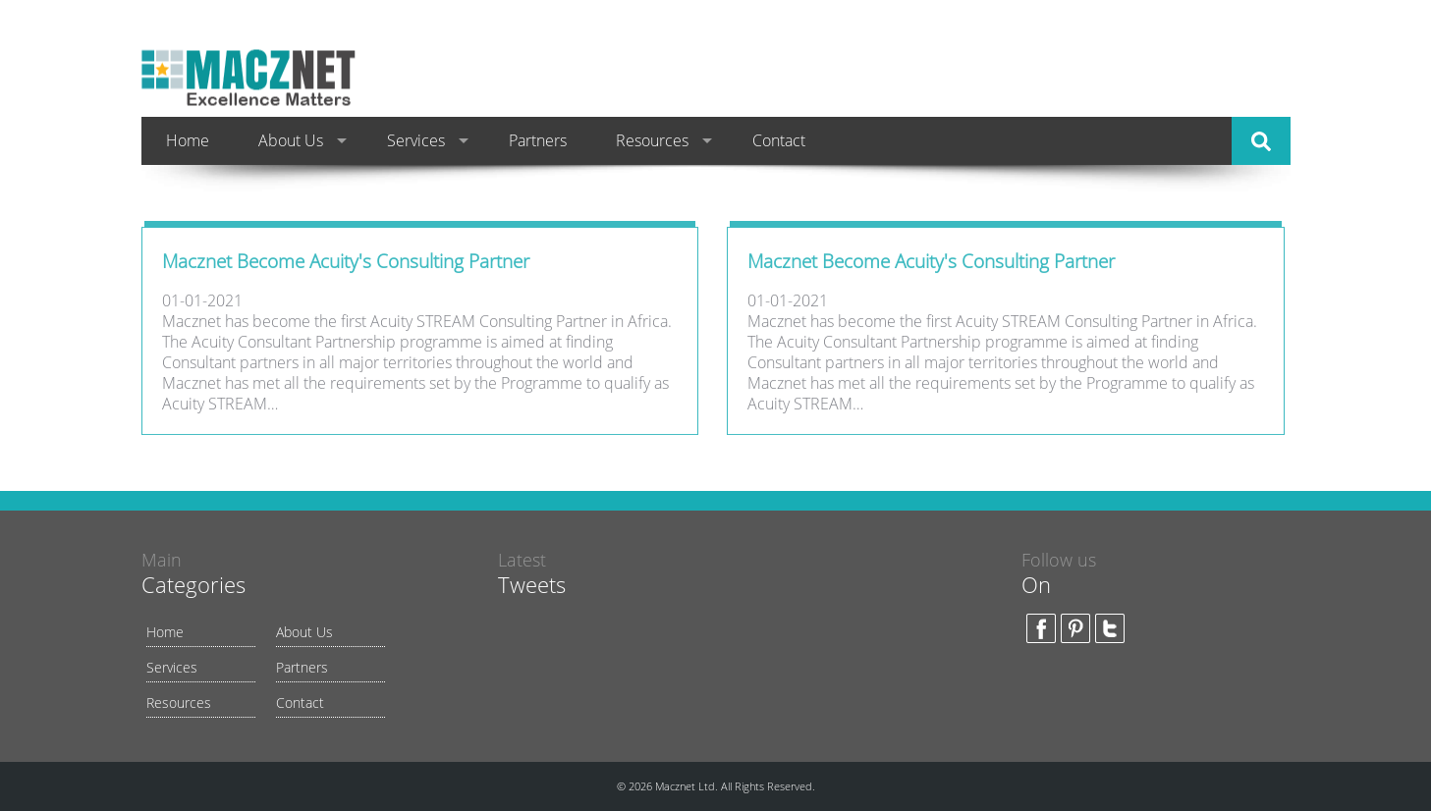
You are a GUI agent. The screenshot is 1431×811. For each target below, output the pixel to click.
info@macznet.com (1204, 94)
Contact (778, 140)
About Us (290, 140)
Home (187, 140)
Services (416, 140)
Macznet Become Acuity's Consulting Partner (345, 263)
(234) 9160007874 (1198, 64)
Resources (652, 140)
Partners (538, 140)
